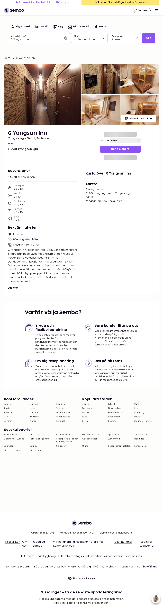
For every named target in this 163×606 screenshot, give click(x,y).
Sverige (60, 408)
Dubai (85, 417)
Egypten (8, 421)
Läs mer (13, 288)
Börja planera (120, 149)
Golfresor (61, 446)
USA (6, 417)
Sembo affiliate (147, 566)
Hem (7, 58)
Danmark (34, 404)
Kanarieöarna (63, 417)
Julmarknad (114, 439)
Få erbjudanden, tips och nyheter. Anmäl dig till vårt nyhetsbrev (75, 566)
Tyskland (8, 412)
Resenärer (118, 36)
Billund (111, 404)
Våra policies (134, 556)
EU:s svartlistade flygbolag (38, 556)
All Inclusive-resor (65, 434)
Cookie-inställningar (81, 578)
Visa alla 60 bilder (138, 119)
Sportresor (113, 434)
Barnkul (33, 446)
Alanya (85, 404)
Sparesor (8, 446)
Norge (33, 421)
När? (76, 36)
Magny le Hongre (143, 421)
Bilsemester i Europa (14, 439)
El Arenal (112, 421)
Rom (136, 408)
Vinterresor (35, 434)
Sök (148, 38)
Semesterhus (140, 434)
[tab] (20, 26)
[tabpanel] (81, 38)
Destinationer (123, 541)
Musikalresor (36, 450)
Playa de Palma (115, 408)
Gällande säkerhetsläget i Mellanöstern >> (120, 2)
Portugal (60, 421)
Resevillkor (12, 541)
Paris (136, 404)
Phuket (137, 417)
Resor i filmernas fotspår (120, 446)
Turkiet (7, 408)
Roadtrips (139, 439)
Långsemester (141, 446)
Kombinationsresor (91, 434)
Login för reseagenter (146, 543)
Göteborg (139, 412)
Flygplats (104, 140)
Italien (33, 408)
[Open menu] (156, 10)
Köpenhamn (114, 417)
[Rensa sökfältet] (66, 38)
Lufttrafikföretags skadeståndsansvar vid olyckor (90, 556)
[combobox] (36, 39)
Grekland (34, 412)
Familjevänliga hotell (40, 439)
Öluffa (85, 446)
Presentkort (127, 566)
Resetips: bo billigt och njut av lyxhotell (67, 440)
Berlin (85, 421)
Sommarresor (11, 434)
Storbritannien (63, 412)
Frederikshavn (115, 412)
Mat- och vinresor (13, 450)
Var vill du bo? (18, 36)
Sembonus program (18, 566)
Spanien (8, 404)
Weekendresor (89, 439)
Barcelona (87, 408)
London (86, 412)
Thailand (34, 417)
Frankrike (60, 404)
